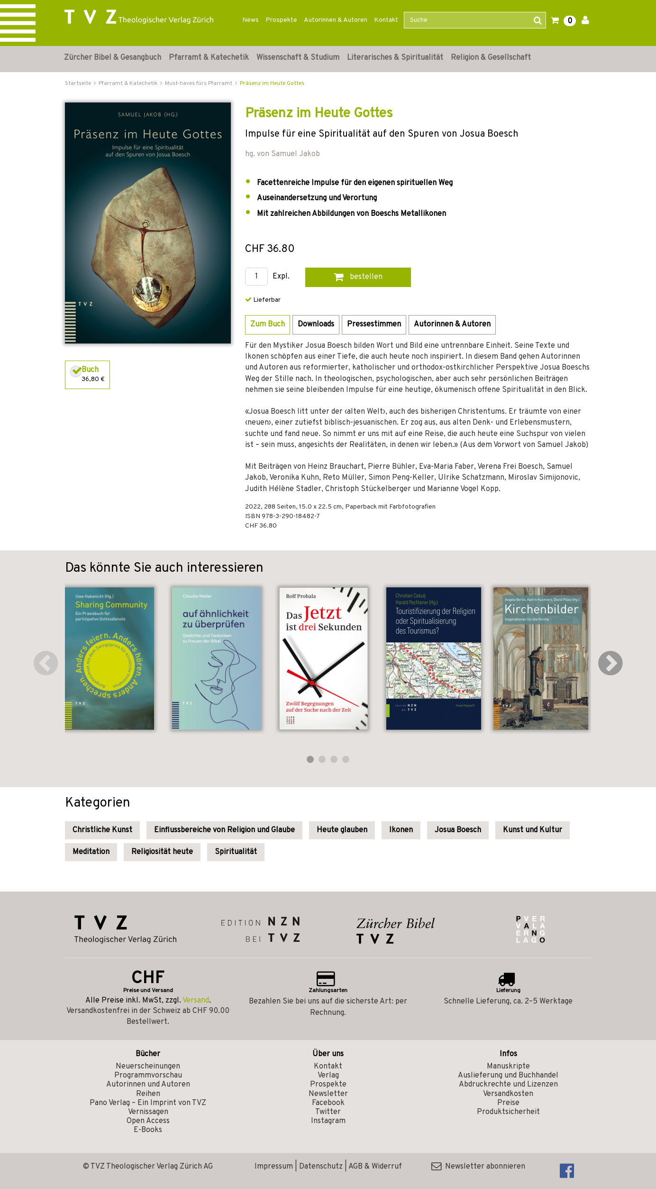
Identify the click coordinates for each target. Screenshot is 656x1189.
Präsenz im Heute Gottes (272, 83)
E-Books (148, 1130)
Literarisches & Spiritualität (395, 58)
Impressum (274, 1166)
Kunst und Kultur (532, 830)
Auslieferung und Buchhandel (508, 1075)
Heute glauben (342, 830)
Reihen (148, 1094)
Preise (508, 1103)
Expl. (281, 276)
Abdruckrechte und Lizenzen (508, 1084)
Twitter (328, 1112)
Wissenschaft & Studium (297, 58)
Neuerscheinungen (148, 1066)
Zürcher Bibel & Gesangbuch (112, 58)
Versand (195, 1000)
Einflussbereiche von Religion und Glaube (224, 830)
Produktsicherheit (508, 1112)
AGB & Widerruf (375, 1166)
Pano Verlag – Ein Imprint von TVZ (148, 1103)
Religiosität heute (162, 852)
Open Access (148, 1121)
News (250, 20)
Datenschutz (321, 1166)
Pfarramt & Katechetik (209, 58)
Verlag (328, 1075)
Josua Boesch (458, 830)
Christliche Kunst (102, 830)
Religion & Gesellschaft (491, 58)
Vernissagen (148, 1112)
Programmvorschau (148, 1075)
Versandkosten (508, 1094)
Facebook (328, 1103)
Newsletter (328, 1094)
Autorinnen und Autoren (148, 1084)
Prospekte (281, 20)
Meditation (91, 852)
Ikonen (401, 830)
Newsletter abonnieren (478, 1166)
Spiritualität (236, 852)
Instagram (328, 1121)
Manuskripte (508, 1066)
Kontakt (386, 20)
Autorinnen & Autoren (335, 20)
